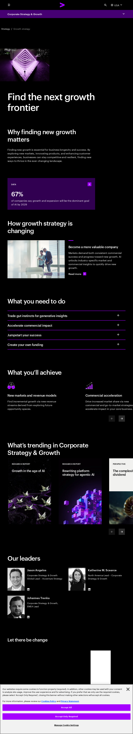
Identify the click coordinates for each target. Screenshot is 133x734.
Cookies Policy (48, 701)
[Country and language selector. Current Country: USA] (117, 5)
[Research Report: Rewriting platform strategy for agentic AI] (80, 491)
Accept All (66, 707)
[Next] (122, 418)
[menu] (9, 5)
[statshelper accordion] (89, 184)
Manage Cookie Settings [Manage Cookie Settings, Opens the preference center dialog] (66, 725)
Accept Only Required (66, 716)
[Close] (128, 689)
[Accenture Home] (62, 5)
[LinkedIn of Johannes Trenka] (28, 617)
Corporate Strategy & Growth (24, 14)
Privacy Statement (70, 701)
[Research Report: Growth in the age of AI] (29, 491)
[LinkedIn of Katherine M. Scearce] (89, 589)
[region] (66, 709)
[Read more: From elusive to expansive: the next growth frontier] (77, 274)
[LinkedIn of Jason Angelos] (28, 589)
